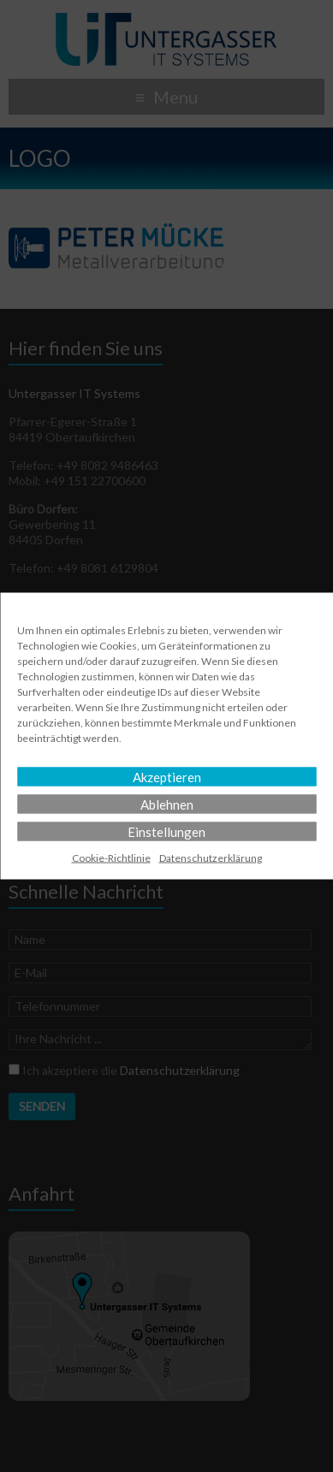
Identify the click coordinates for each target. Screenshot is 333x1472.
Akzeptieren (167, 777)
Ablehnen (166, 804)
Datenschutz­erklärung (210, 858)
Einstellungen (166, 832)
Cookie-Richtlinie (111, 858)
